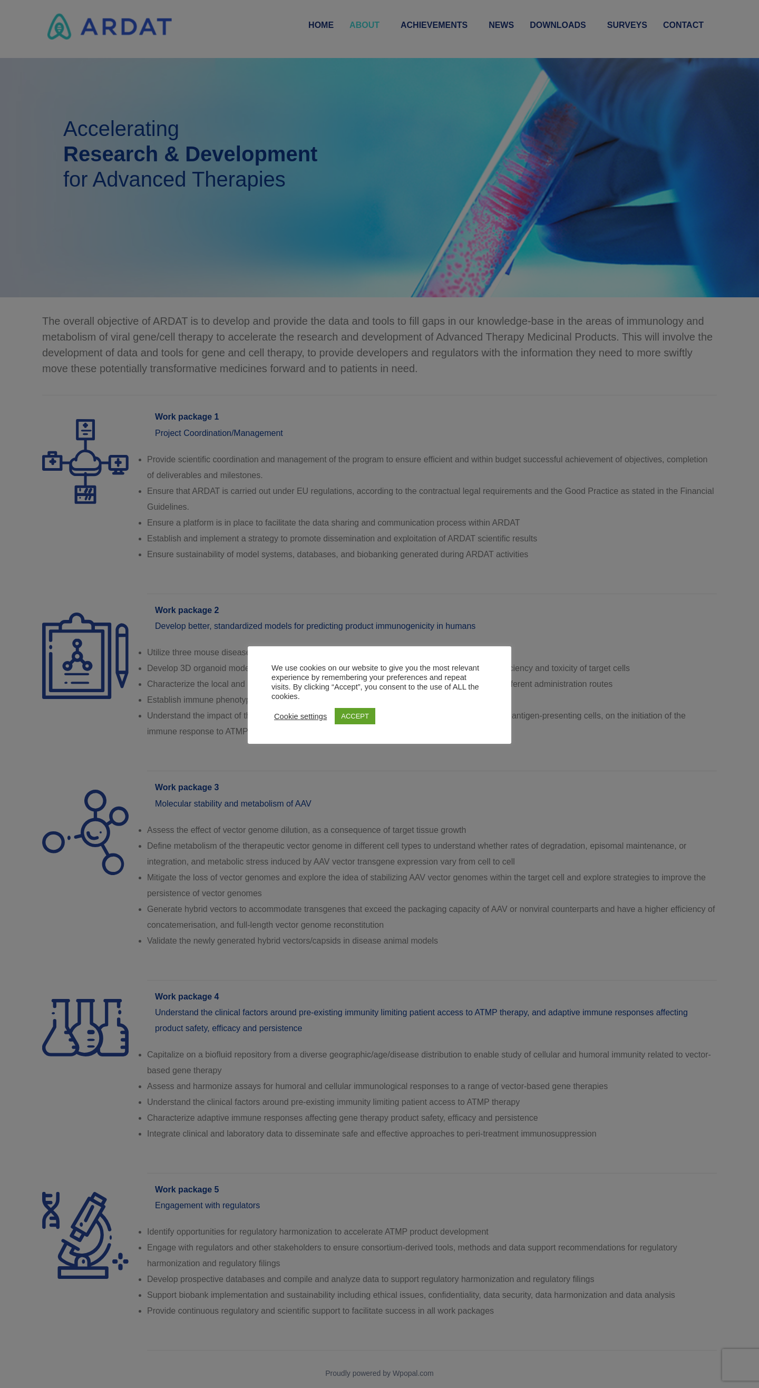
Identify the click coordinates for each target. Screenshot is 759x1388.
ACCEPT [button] (355, 716)
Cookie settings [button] (300, 716)
